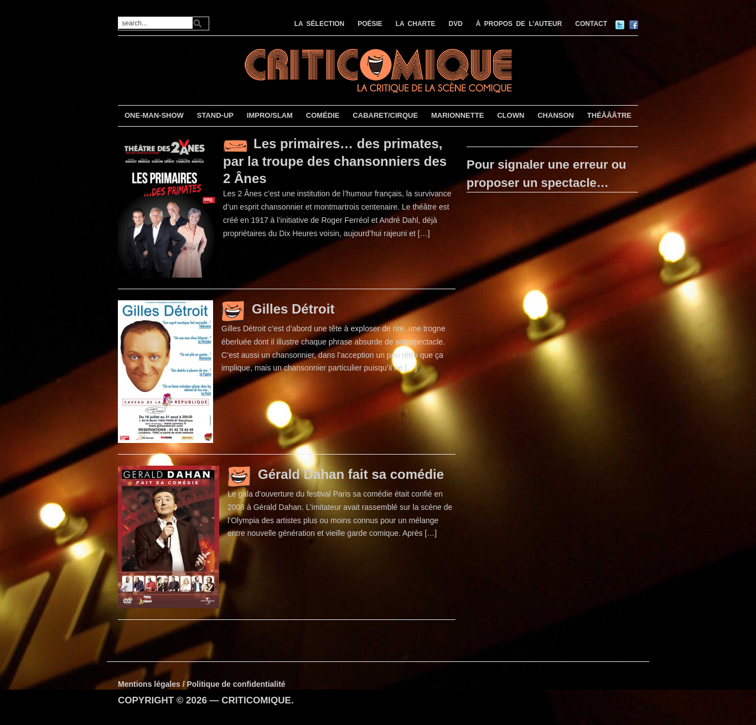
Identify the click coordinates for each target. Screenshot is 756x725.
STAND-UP (215, 115)
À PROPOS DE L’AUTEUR (519, 24)
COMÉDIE (323, 115)
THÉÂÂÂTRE (609, 115)
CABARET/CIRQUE (385, 115)
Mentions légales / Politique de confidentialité (202, 684)
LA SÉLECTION (319, 24)
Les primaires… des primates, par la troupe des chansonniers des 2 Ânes (335, 161)
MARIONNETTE (457, 115)
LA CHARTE (416, 24)
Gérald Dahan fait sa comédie (351, 474)
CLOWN (510, 115)
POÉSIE (370, 24)
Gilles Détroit (293, 308)
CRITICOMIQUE (256, 700)
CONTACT (591, 24)
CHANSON (555, 115)
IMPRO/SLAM (270, 115)
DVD (456, 24)
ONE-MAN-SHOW (154, 115)
